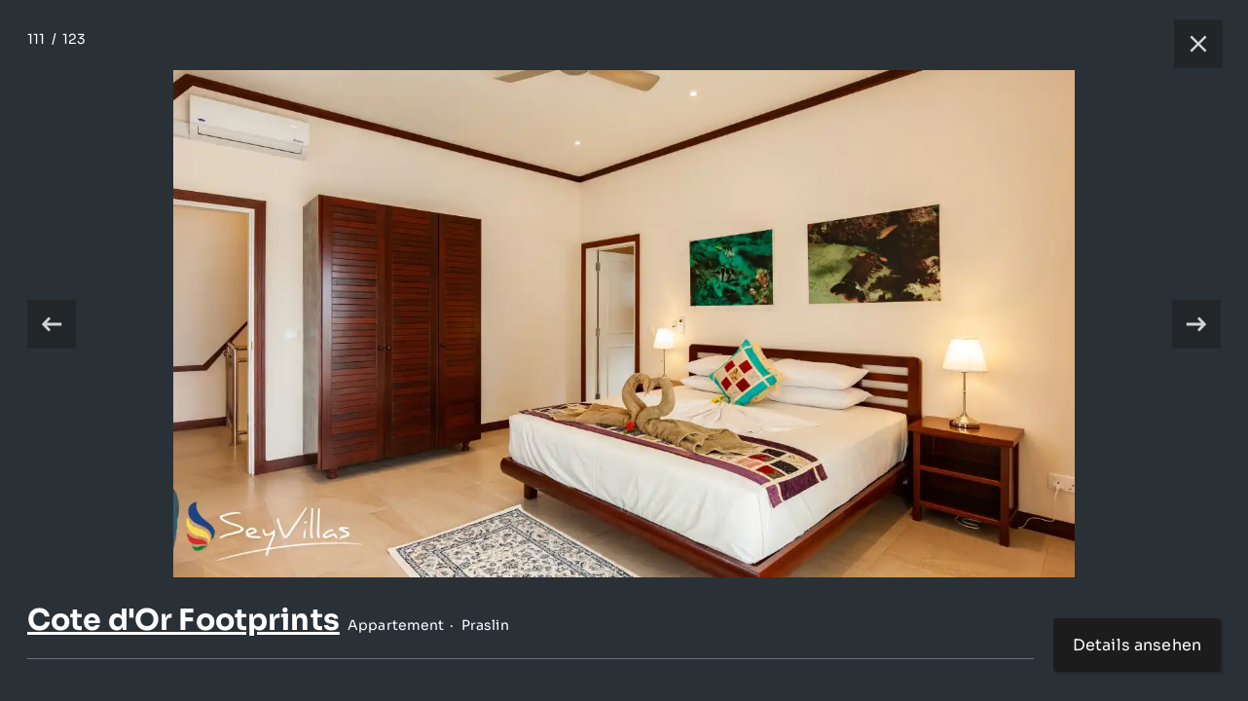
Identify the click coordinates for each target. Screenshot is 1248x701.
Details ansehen (1137, 645)
